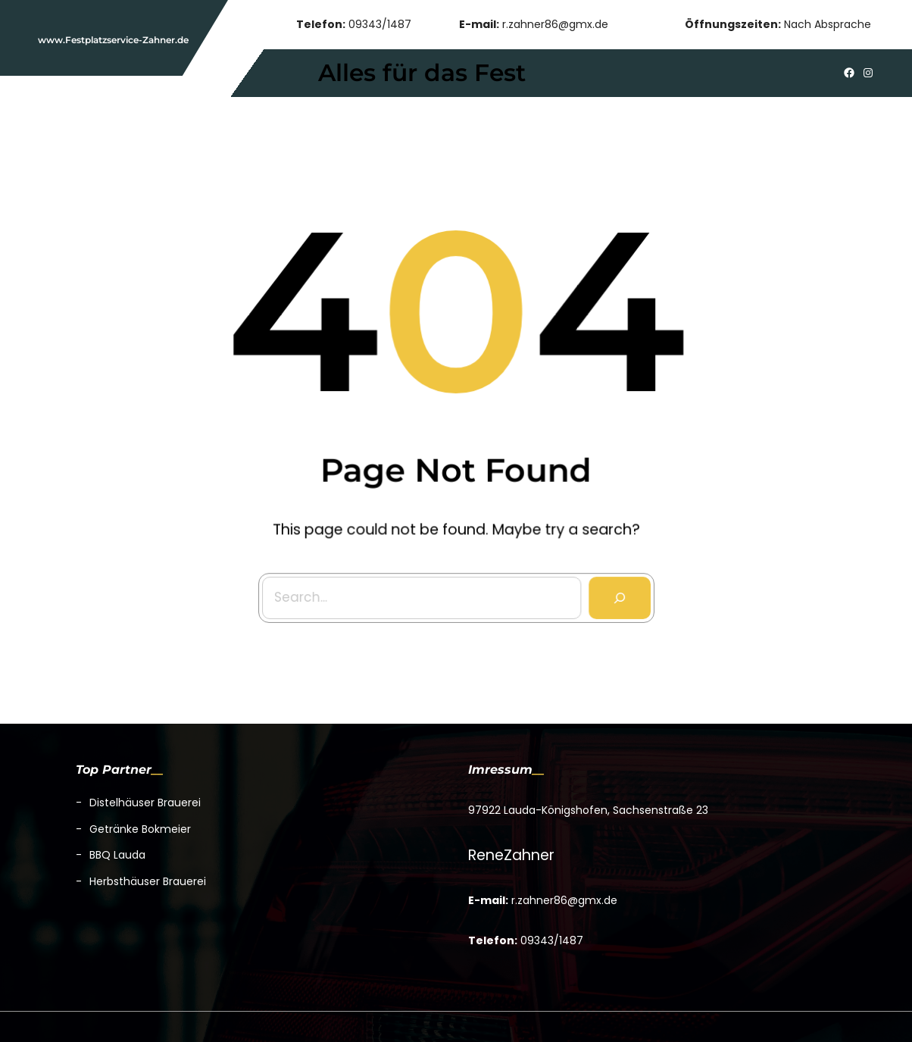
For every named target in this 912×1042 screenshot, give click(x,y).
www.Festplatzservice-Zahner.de (113, 39)
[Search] (616, 594)
